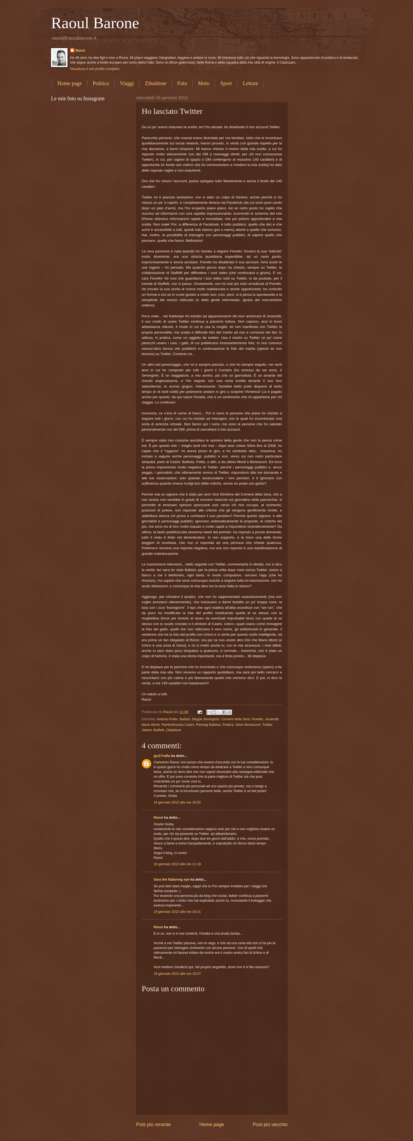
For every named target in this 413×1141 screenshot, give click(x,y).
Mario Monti (150, 725)
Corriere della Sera (235, 719)
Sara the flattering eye (171, 879)
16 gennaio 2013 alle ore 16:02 (177, 802)
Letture (250, 83)
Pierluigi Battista (208, 725)
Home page (69, 83)
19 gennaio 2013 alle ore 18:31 (177, 912)
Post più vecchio (270, 1124)
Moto (203, 83)
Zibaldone (155, 83)
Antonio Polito (167, 719)
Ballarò (185, 719)
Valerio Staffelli (153, 730)
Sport (226, 83)
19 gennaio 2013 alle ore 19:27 (177, 974)
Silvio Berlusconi (247, 725)
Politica (101, 83)
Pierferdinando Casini (177, 725)
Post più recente (153, 1124)
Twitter (267, 725)
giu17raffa (162, 756)
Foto (182, 83)
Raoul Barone (95, 23)
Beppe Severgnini (205, 719)
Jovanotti (272, 719)
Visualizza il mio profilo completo (95, 69)
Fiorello (257, 719)
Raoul (80, 50)
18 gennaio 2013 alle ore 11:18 (177, 864)
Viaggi (127, 83)
